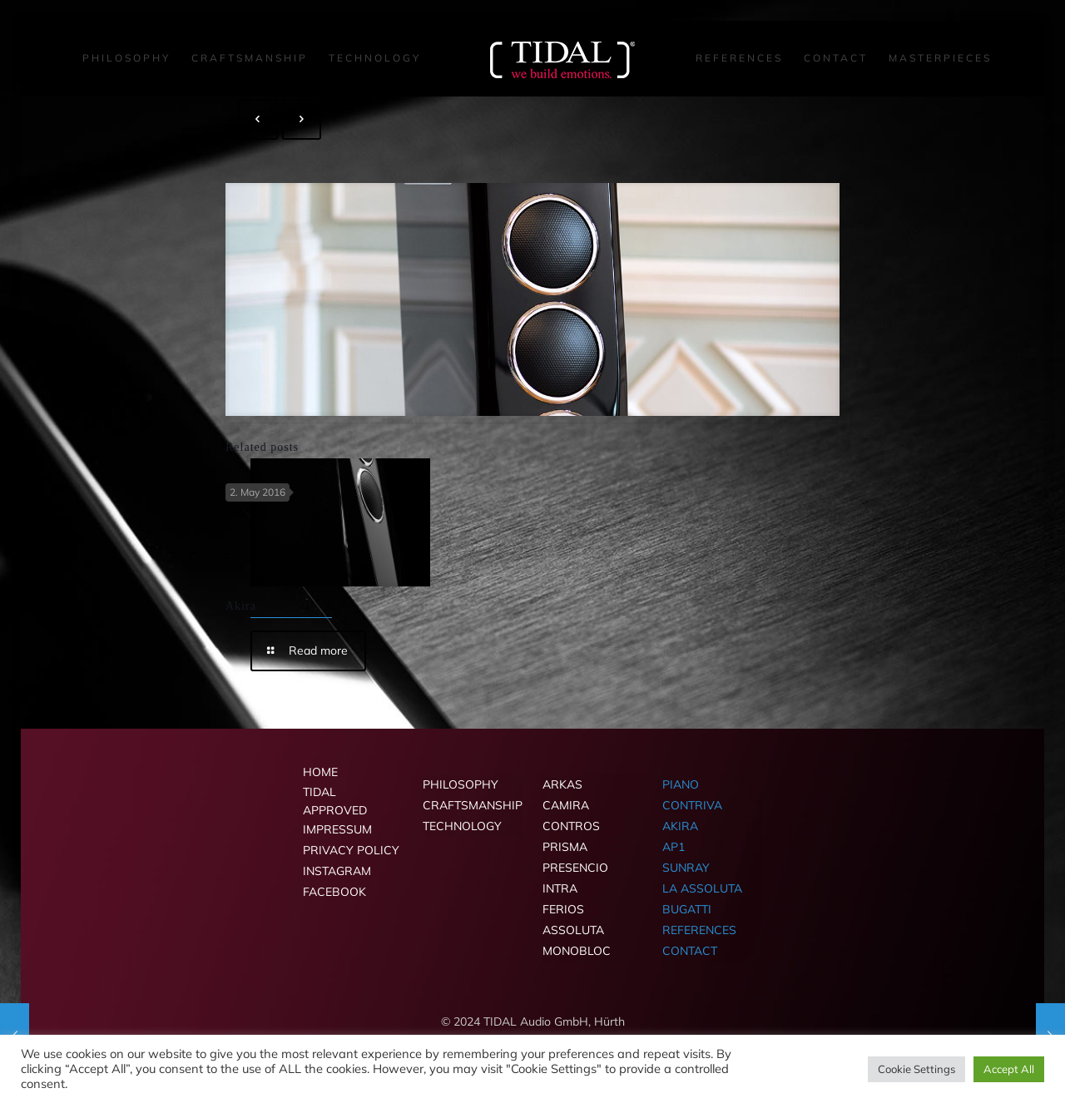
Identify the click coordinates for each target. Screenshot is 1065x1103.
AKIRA (680, 826)
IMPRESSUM (337, 829)
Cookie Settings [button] (916, 1069)
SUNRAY (686, 867)
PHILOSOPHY (460, 784)
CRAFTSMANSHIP (473, 805)
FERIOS (563, 909)
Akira (240, 606)
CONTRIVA (692, 805)
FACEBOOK (334, 891)
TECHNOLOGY (462, 826)
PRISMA (564, 846)
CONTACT (689, 950)
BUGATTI (686, 909)
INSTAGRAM (337, 870)
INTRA (559, 888)
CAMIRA (565, 805)
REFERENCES (699, 929)
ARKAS (562, 784)
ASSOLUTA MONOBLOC (576, 940)
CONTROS (571, 826)
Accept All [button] (1008, 1069)
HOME (320, 771)
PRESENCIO (575, 867)
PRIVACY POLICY (351, 850)
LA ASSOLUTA (702, 888)
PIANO (680, 784)
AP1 (673, 846)
